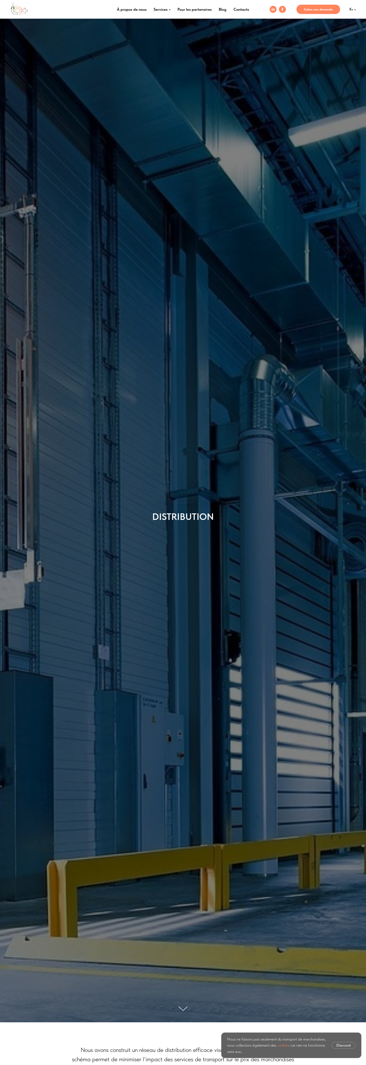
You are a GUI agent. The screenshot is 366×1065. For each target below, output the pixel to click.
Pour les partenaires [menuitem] (194, 9)
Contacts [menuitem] (241, 9)
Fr (351, 9)
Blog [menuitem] (222, 9)
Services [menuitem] (161, 9)
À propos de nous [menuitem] (132, 9)
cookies (283, 1045)
